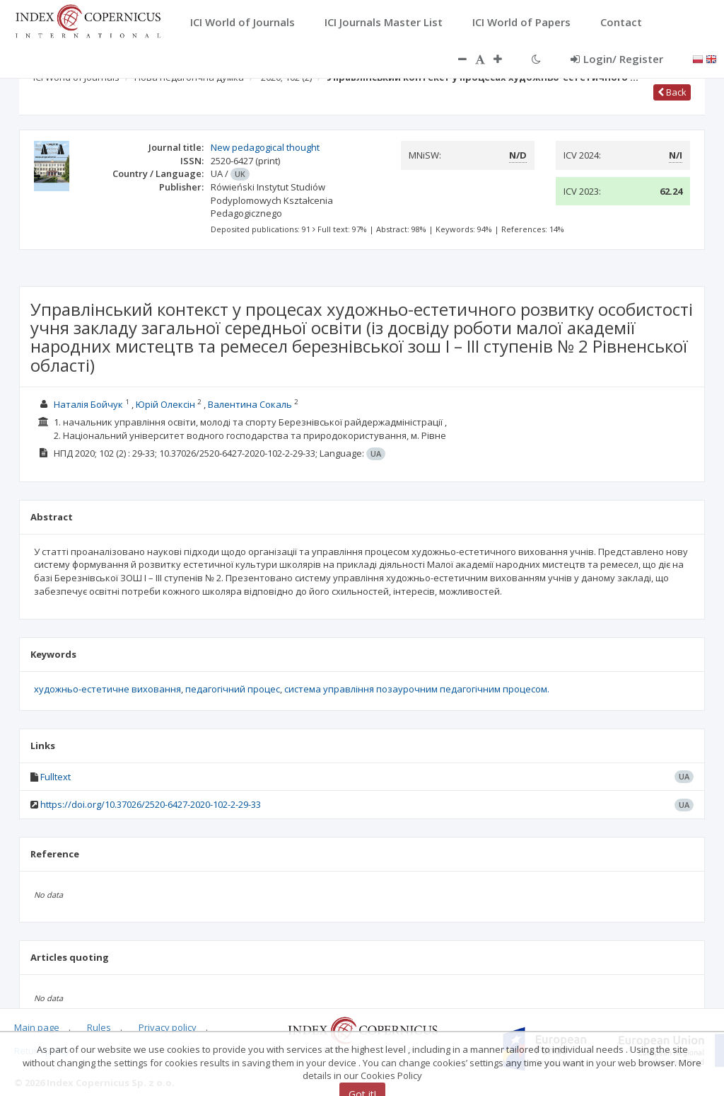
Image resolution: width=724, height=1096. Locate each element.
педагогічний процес (232, 689)
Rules (99, 1027)
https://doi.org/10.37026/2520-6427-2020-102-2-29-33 (150, 804)
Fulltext (55, 776)
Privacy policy (168, 1027)
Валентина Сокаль (250, 404)
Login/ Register (617, 59)
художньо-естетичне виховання (107, 689)
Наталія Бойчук (88, 404)
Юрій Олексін (165, 404)
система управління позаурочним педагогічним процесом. (416, 689)
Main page (36, 1027)
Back (672, 92)
